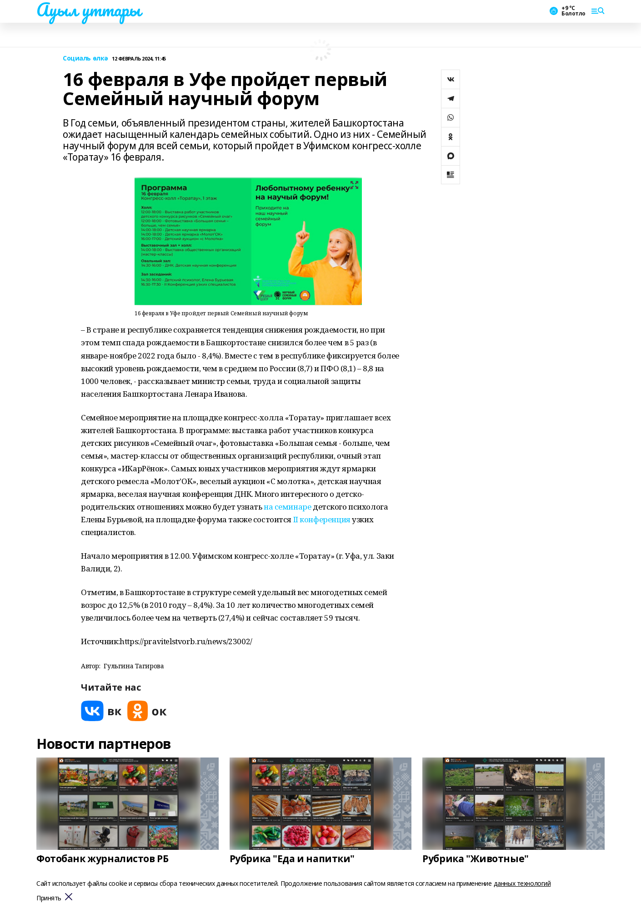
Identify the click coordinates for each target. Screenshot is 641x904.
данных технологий (522, 883)
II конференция (322, 519)
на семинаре (287, 506)
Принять (48, 898)
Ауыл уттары (88, 9)
